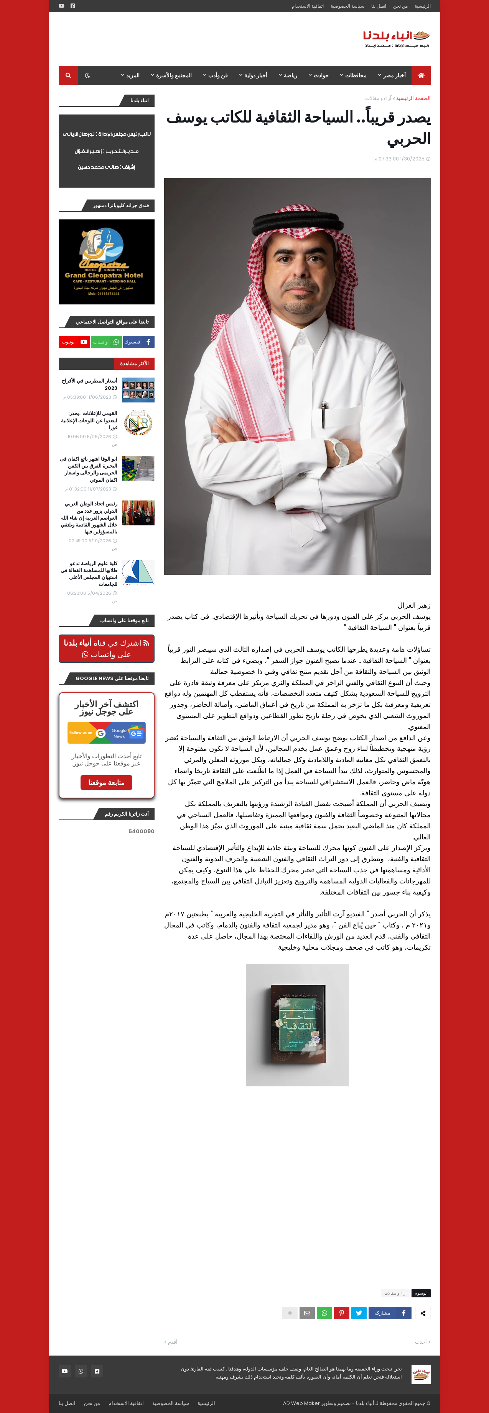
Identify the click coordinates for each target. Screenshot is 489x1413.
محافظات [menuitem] (356, 75)
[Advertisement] (198, 39)
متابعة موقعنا (106, 782)
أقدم (173, 1342)
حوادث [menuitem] (321, 75)
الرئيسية (423, 6)
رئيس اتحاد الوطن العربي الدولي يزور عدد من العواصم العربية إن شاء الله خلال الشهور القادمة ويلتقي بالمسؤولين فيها (89, 517)
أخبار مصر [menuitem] (394, 75)
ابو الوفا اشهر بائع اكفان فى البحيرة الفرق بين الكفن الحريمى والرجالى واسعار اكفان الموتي (88, 470)
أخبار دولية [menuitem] (255, 75)
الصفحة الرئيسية (413, 98)
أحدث (421, 1342)
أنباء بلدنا (365, 1403)
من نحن (400, 6)
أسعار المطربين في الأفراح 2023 (89, 384)
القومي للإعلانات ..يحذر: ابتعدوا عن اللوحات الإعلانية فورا (89, 420)
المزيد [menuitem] (133, 75)
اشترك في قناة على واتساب (106, 649)
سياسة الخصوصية (347, 6)
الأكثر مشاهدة (134, 363)
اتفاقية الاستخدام (308, 6)
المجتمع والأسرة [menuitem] (174, 75)
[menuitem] (421, 75)
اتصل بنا (378, 6)
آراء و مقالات (378, 98)
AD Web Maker (301, 1403)
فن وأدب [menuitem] (218, 75)
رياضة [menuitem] (290, 75)
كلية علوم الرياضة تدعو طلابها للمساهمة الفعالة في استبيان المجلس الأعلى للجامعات (89, 574)
